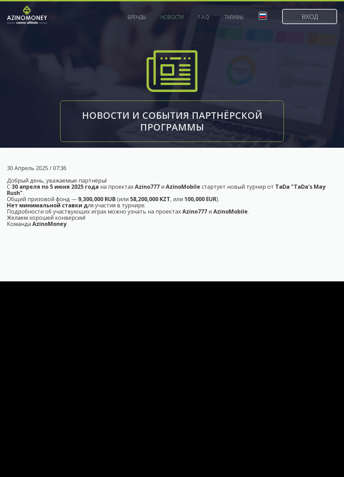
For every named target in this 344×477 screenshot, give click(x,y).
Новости (172, 17)
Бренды (137, 17)
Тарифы (234, 17)
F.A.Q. (204, 17)
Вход (310, 16)
